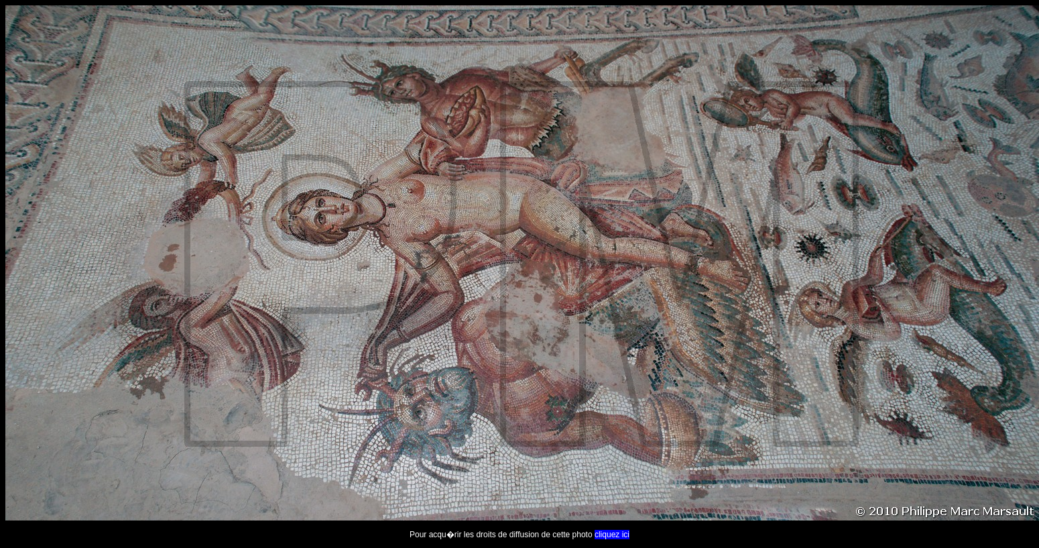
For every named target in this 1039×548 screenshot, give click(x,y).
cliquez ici (612, 534)
